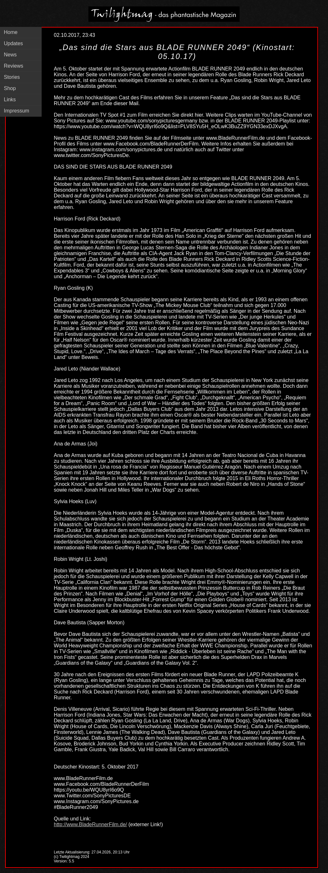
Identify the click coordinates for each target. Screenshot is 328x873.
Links (10, 99)
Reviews (13, 66)
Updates (13, 43)
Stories (12, 77)
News (10, 54)
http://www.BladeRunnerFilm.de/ (90, 824)
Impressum (16, 110)
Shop (10, 88)
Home (11, 32)
